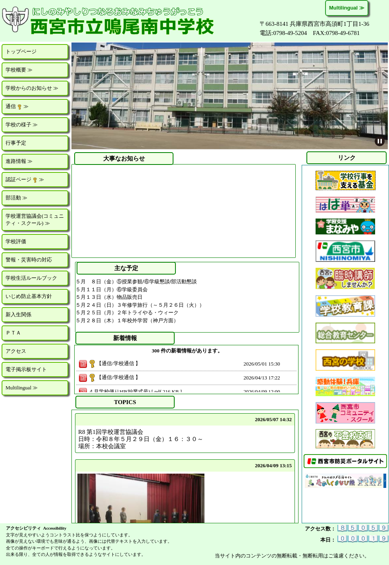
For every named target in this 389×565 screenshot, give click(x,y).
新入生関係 (18, 314)
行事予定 (16, 143)
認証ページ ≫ (25, 179)
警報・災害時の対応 (29, 260)
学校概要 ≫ (19, 70)
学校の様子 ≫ (22, 125)
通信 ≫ (17, 106)
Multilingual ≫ (346, 8)
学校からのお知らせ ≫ (32, 88)
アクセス (16, 351)
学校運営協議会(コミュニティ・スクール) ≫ (35, 219)
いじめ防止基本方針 (29, 296)
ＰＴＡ (13, 333)
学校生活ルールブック (31, 278)
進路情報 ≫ (19, 161)
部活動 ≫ (16, 198)
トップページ (21, 51)
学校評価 (16, 241)
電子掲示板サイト (26, 369)
